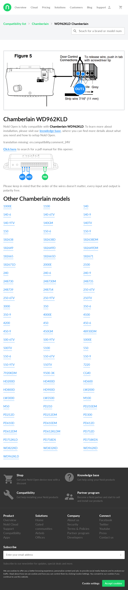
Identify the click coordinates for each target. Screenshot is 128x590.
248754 (48, 289)
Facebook (105, 520)
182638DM (90, 239)
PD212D (8, 414)
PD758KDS (90, 439)
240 (5, 273)
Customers (76, 7)
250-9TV (49, 298)
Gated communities (43, 526)
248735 (88, 281)
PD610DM (50, 423)
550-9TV (9, 364)
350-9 (7, 314)
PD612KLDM (51, 431)
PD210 (47, 406)
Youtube (104, 528)
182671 (88, 256)
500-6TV (9, 339)
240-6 (47, 273)
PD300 (87, 414)
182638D (49, 239)
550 (85, 348)
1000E (7, 206)
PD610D (8, 423)
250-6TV (89, 289)
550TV (47, 364)
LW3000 (8, 398)
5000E (87, 339)
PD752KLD (10, 439)
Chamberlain (40, 24)
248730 (8, 281)
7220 (86, 364)
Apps (6, 537)
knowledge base (50, 131)
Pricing (46, 7)
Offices (40, 537)
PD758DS (49, 439)
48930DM (89, 331)
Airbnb (39, 533)
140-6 (7, 214)
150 (5, 231)
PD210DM (90, 406)
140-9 (87, 214)
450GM (48, 331)
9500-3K (48, 373)
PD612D (88, 423)
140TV (87, 223)
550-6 (7, 356)
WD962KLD (11, 456)
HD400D (49, 381)
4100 (86, 314)
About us (73, 520)
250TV (87, 298)
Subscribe (9, 547)
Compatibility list (14, 24)
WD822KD (10, 448)
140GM (48, 223)
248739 (8, 289)
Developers (75, 537)
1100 (46, 206)
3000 (6, 306)
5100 (46, 348)
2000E (47, 264)
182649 (8, 248)
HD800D (9, 389)
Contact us (106, 537)
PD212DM (50, 414)
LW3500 (48, 398)
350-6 (87, 306)
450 (45, 323)
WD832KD (50, 448)
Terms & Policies (78, 528)
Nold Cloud (10, 524)
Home (39, 520)
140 (85, 206)
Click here (9, 149)
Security (72, 524)
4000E (47, 314)
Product (8, 515)
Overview (20, 7)
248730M (49, 281)
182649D (49, 248)
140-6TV (49, 214)
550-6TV (49, 356)
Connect (105, 515)
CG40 (86, 373)
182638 (8, 239)
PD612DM (10, 431)
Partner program (78, 533)
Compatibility (12, 533)
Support (101, 7)
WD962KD (90, 448)
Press (103, 533)
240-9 (87, 273)
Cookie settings (91, 583)
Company (73, 515)
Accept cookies (113, 583)
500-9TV (49, 339)
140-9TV (9, 223)
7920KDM (10, 373)
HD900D (49, 389)
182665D (49, 256)
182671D (9, 264)
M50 (6, 406)
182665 (8, 256)
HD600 (88, 381)
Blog (89, 7)
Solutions (60, 7)
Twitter (104, 524)
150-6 (47, 231)
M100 (87, 398)
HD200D (9, 381)
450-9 (7, 331)
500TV (7, 348)
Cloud (34, 7)
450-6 (87, 323)
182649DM (90, 248)
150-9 (87, 231)
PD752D (88, 431)
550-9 (87, 356)
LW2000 (88, 389)
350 (45, 306)
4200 (6, 323)
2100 (86, 264)
